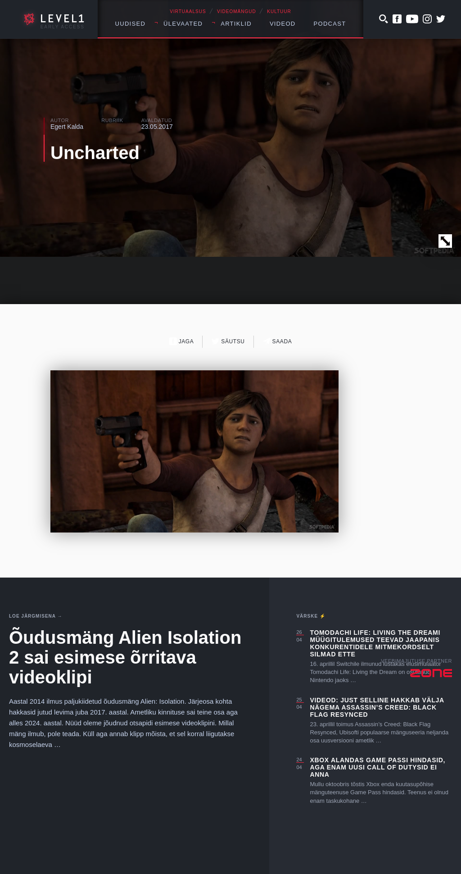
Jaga (181, 341)
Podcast (330, 23)
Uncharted (95, 153)
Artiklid (236, 23)
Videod (283, 23)
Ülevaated (183, 23)
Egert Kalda (66, 126)
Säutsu (228, 341)
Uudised (130, 23)
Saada (277, 341)
